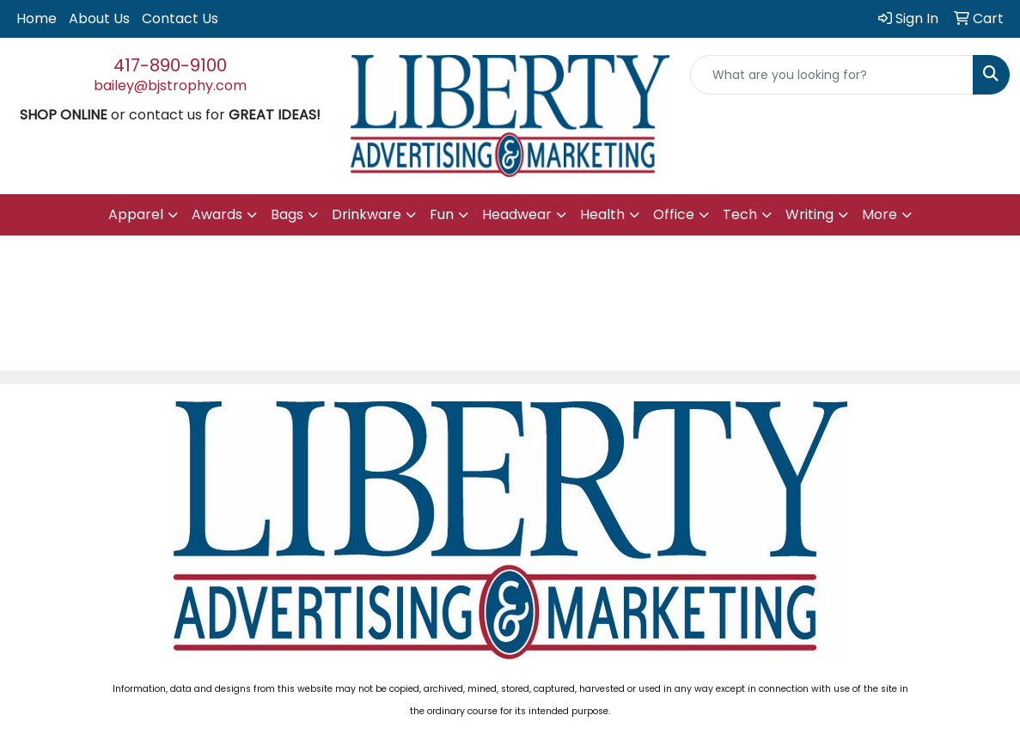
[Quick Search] (832, 75)
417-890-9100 (170, 65)
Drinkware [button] (366, 214)
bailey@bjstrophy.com (170, 85)
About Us (99, 18)
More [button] (879, 214)
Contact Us (180, 18)
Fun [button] (442, 214)
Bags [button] (287, 214)
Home (36, 18)
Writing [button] (809, 214)
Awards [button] (217, 214)
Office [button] (673, 214)
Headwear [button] (517, 214)
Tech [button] (740, 214)
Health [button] (602, 214)
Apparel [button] (135, 214)
